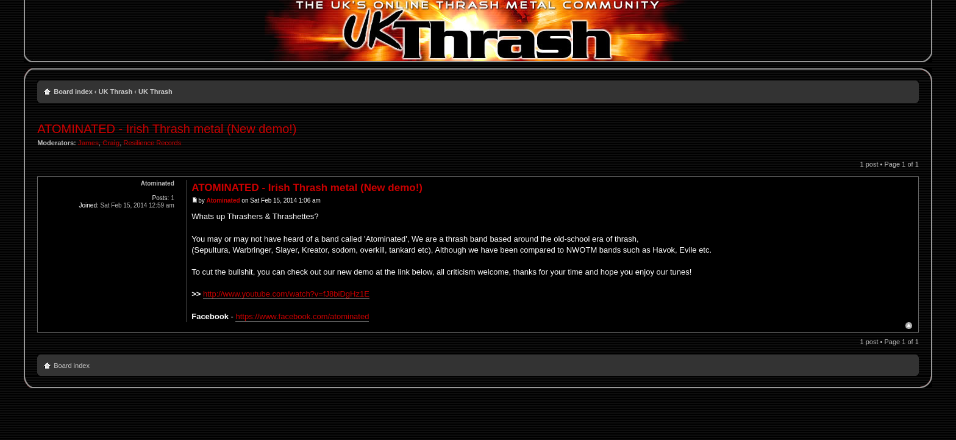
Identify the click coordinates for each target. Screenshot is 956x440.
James (88, 142)
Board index (73, 91)
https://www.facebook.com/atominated (302, 316)
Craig (111, 142)
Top (908, 325)
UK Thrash (116, 91)
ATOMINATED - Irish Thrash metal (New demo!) (166, 128)
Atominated (223, 200)
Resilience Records (152, 142)
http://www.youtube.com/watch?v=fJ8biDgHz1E (286, 293)
